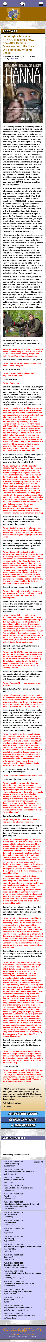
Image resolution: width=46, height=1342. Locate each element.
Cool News (12, 1328)
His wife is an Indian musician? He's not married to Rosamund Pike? (21, 1205)
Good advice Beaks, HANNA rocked (19, 1283)
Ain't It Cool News (27, 14)
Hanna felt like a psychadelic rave (18, 1188)
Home (6, 1328)
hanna (6, 1230)
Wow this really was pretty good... (18, 1291)
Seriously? (8, 1257)
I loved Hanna (10, 1222)
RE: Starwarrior (10, 1214)
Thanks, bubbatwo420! (14, 1180)
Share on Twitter (23, 1125)
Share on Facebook (23, 1119)
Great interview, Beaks (14, 1265)
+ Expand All (38, 1162)
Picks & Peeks (32, 1328)
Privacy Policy (20, 1334)
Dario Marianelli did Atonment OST (19, 1172)
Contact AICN (30, 1334)
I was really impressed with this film (19, 1316)
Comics (20, 1330)
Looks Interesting (11, 1164)
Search (26, 1330)
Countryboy (9, 1238)
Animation (13, 1330)
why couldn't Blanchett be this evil (19, 1308)
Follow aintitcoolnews (23, 1113)
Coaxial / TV (22, 1328)
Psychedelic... (10, 1196)
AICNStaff (13, 59)
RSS (12, 1334)
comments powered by (16, 1155)
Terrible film (9, 1299)
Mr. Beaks (7, 1107)
